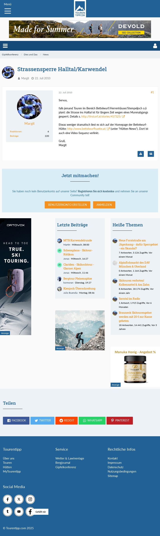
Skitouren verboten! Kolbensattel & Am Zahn (134, 282)
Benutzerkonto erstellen (67, 204)
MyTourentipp (12, 471)
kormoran (68, 282)
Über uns (8, 458)
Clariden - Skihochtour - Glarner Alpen (78, 266)
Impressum (115, 462)
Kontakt (113, 458)
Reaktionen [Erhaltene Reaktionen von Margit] (16, 131)
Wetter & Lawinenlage (69, 458)
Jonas (66, 258)
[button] (5, 46)
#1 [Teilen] (152, 92)
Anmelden (104, 204)
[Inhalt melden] (141, 154)
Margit (25, 78)
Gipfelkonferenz (65, 467)
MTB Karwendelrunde (77, 240)
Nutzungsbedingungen (122, 471)
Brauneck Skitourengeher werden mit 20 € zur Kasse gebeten (135, 316)
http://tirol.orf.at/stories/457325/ (101, 116)
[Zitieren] (151, 154)
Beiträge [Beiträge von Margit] (14, 135)
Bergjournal (62, 462)
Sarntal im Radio (129, 298)
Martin (66, 244)
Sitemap (113, 476)
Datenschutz (116, 467)
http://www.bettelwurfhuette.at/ (86, 128)
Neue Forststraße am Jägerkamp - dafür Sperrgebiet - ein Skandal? (138, 244)
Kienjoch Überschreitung (79, 288)
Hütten (7, 467)
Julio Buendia (70, 292)
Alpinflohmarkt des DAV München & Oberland (134, 264)
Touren (7, 462)
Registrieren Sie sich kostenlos (96, 191)
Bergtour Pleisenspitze (77, 278)
